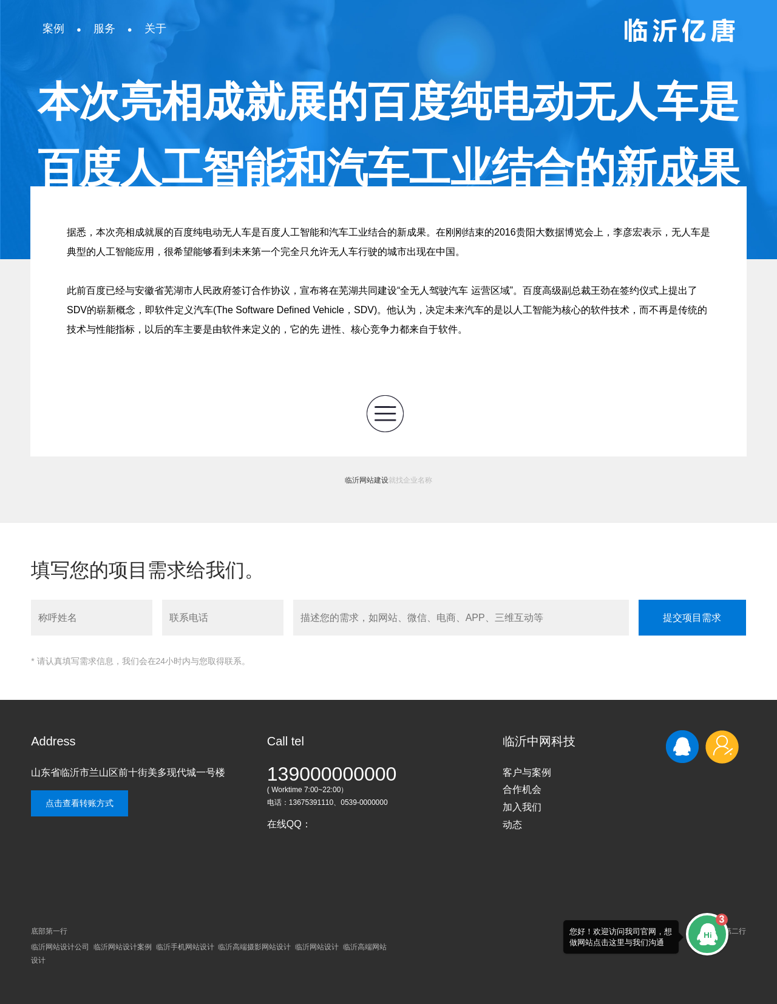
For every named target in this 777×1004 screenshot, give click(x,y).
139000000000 (332, 774)
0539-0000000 (364, 802)
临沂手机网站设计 (185, 947)
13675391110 (311, 802)
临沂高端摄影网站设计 (254, 947)
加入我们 (522, 807)
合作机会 (522, 789)
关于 (155, 28)
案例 (53, 28)
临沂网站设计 (317, 947)
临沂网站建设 (366, 480)
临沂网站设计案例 (122, 947)
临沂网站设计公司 (60, 947)
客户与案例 (527, 772)
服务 (104, 28)
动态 (512, 824)
